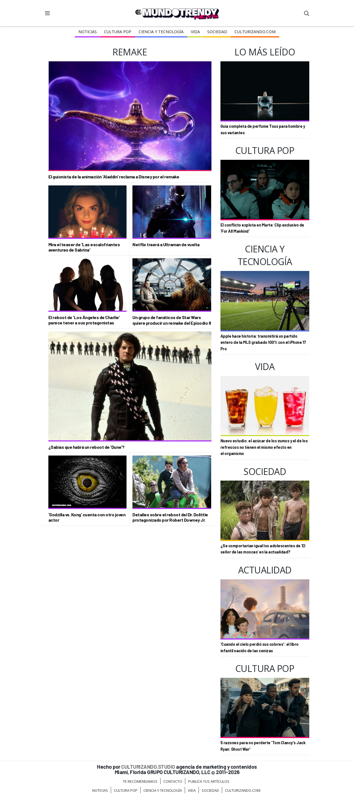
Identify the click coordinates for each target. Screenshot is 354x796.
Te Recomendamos (140, 781)
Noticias (87, 31)
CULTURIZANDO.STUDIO (148, 766)
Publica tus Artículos (208, 781)
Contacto (172, 781)
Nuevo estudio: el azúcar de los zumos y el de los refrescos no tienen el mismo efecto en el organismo (264, 447)
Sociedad (217, 31)
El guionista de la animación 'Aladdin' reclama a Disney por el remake (113, 176)
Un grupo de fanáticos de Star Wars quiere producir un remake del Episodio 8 (171, 320)
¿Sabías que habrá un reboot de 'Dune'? (86, 447)
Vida (195, 31)
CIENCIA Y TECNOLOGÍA (161, 31)
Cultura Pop (117, 31)
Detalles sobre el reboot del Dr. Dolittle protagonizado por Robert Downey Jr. (170, 517)
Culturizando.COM (255, 31)
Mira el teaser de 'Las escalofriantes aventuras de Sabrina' (84, 247)
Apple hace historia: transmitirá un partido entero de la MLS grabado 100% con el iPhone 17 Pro (263, 342)
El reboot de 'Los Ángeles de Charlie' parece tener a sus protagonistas (84, 320)
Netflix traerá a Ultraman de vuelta (166, 244)
